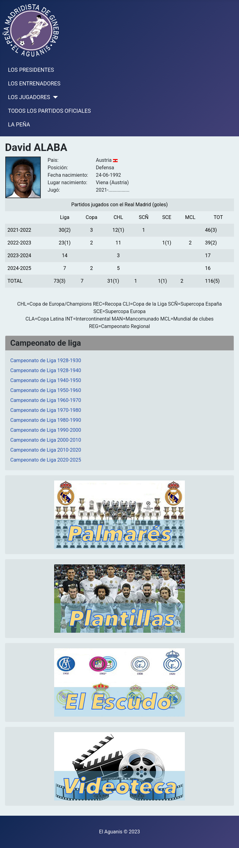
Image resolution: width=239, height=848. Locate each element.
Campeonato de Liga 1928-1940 (45, 370)
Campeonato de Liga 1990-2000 (45, 430)
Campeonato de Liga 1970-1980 (45, 410)
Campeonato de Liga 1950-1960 (45, 390)
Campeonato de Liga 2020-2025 (45, 460)
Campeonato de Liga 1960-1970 (45, 400)
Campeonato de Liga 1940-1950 (45, 380)
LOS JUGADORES (29, 97)
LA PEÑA (19, 124)
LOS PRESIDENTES (31, 70)
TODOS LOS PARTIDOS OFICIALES (49, 111)
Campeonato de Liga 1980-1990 (45, 420)
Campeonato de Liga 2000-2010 (45, 440)
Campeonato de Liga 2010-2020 (45, 450)
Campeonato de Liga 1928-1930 (45, 360)
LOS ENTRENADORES (34, 83)
